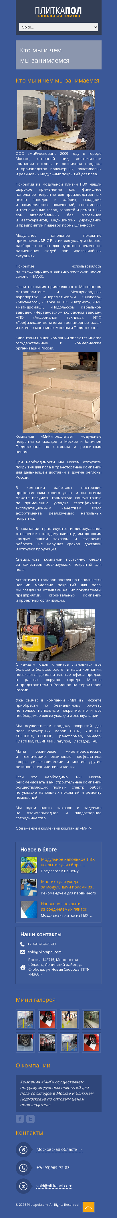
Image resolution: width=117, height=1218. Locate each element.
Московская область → (59, 1149)
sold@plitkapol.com (45, 951)
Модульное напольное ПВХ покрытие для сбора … (68, 862)
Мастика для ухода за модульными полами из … (68, 884)
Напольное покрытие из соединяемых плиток (64, 906)
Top (88, 1207)
